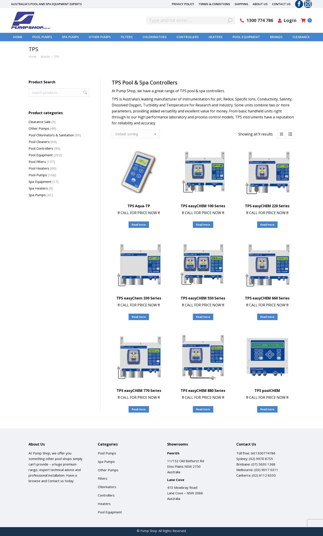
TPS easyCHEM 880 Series (203, 390)
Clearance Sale (40, 121)
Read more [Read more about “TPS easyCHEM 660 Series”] (267, 317)
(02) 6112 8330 (264, 475)
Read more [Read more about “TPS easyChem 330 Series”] (139, 317)
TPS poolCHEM (267, 390)
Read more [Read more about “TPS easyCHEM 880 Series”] (203, 409)
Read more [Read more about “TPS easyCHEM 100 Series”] (203, 224)
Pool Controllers (41, 148)
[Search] (190, 20)
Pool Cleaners (39, 141)
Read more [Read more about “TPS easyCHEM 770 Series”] (139, 409)
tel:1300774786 (263, 453)
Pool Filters (37, 161)
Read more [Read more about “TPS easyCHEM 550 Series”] (203, 317)
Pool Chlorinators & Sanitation (51, 135)
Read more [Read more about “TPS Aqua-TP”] (139, 224)
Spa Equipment (40, 181)
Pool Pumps (38, 175)
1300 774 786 (256, 20)
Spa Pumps (37, 195)
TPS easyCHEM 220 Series (267, 205)
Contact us (56, 481)
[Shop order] (136, 134)
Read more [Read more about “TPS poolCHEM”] (267, 409)
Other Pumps (39, 128)
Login (287, 20)
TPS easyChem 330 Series (138, 298)
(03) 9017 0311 (266, 470)
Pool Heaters (39, 168)
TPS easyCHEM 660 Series (267, 298)
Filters (102, 478)
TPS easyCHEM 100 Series (203, 205)
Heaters (104, 503)
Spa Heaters (38, 188)
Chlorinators (107, 487)
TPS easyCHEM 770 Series (139, 390)
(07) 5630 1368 (263, 464)
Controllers (106, 495)
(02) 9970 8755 (261, 458)
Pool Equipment (41, 155)
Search (84, 92)
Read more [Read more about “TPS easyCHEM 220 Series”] (267, 224)
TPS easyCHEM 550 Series (203, 298)
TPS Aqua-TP (138, 205)
